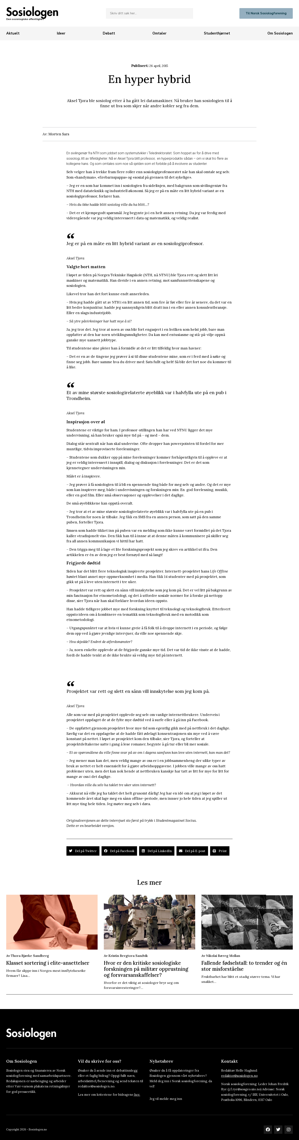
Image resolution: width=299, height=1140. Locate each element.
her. (137, 1095)
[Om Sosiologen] (280, 33)
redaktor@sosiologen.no (239, 1076)
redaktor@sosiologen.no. (96, 1086)
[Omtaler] (159, 33)
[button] (82, 851)
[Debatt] (109, 33)
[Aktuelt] (13, 33)
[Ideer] (61, 33)
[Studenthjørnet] (217, 33)
